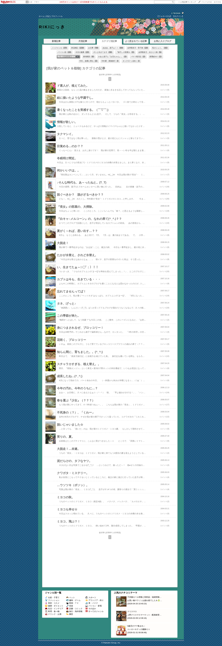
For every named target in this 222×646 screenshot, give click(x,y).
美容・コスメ (52, 603)
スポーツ (90, 597)
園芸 (69, 614)
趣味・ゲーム (73, 600)
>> (187, 2)
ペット (70, 597)
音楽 (69, 606)
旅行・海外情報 (74, 611)
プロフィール (57, 16)
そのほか (90, 608)
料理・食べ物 (52, 611)
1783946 (176, 13)
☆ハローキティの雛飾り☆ (138, 629)
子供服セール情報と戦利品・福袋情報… (144, 597)
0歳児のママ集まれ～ (136, 626)
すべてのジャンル (94, 611)
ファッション (52, 600)
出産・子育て (34, 2)
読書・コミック (74, 608)
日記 (48, 16)
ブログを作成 (206, 2)
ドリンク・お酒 (53, 614)
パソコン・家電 (93, 606)
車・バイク (91, 603)
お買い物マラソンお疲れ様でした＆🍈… (144, 600)
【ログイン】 (178, 16)
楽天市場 (217, 2)
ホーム (41, 16)
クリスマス (132, 611)
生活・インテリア (54, 608)
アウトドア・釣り (94, 600)
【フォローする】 (164, 16)
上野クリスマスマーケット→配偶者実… (144, 615)
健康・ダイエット (54, 606)
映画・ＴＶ (72, 603)
